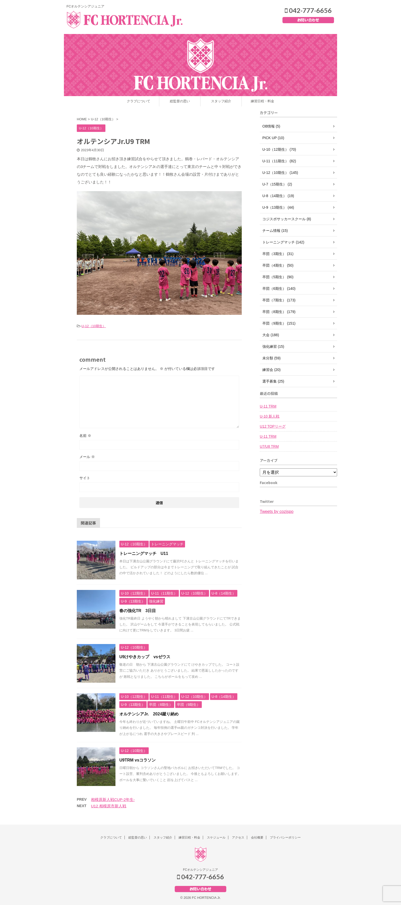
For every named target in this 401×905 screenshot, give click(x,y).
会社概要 (257, 837)
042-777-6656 (308, 10)
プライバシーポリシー (285, 837)
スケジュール (216, 837)
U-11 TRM (268, 406)
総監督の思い (180, 101)
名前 (85, 436)
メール (87, 457)
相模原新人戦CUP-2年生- (113, 799)
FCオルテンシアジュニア (200, 870)
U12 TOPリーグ (273, 426)
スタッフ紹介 (221, 101)
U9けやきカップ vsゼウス (144, 657)
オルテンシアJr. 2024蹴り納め (149, 714)
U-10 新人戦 (269, 416)
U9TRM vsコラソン (137, 760)
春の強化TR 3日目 (137, 610)
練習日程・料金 (262, 101)
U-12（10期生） (93, 326)
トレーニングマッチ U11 (143, 553)
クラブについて (138, 101)
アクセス (238, 837)
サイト (84, 478)
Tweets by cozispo (277, 511)
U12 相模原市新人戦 (108, 806)
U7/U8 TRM (269, 446)
